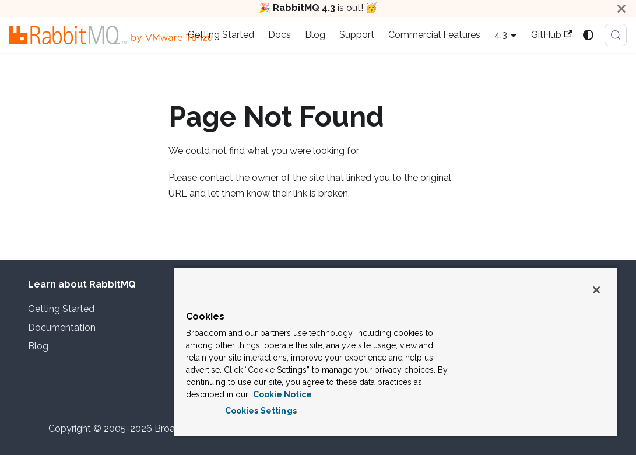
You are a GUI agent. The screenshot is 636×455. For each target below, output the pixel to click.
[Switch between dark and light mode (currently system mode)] (588, 35)
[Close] (621, 8)
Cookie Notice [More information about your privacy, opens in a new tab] (281, 394)
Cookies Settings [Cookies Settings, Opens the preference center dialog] (261, 410)
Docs (279, 34)
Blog (315, 34)
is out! (318, 7)
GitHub (551, 34)
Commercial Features (434, 34)
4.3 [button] (500, 34)
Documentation (62, 327)
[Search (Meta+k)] (616, 35)
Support (356, 34)
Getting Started (221, 34)
